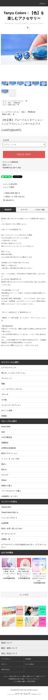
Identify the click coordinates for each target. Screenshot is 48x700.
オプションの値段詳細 (10, 162)
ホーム (4, 101)
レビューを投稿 (7, 187)
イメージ (24, 210)
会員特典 (4, 523)
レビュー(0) (40, 210)
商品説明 (8, 210)
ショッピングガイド (9, 518)
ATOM (33, 681)
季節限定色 (17, 103)
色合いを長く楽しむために (12, 528)
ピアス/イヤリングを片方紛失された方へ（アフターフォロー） (24, 545)
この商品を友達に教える (10, 193)
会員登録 (28, 659)
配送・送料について (28, 676)
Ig (27, 27)
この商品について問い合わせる (12, 197)
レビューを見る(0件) (8, 184)
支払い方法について (15, 676)
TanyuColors (6, 507)
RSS (29, 681)
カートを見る (29, 664)
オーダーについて (8, 534)
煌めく (10, 103)
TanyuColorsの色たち (9, 512)
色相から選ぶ (12, 104)
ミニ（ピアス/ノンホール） (16, 101)
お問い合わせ (5, 669)
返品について (7, 165)
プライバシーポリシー (32, 679)
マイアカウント (6, 659)
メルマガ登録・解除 (19, 681)
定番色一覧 (5, 539)
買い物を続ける (7, 200)
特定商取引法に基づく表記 (12, 168)
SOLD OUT (24, 154)
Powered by (24, 694)
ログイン (4, 664)
